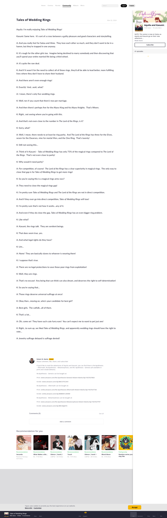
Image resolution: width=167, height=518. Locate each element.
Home (43, 5)
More (83, 5)
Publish (132, 5)
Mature (75, 5)
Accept (134, 507)
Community (67, 5)
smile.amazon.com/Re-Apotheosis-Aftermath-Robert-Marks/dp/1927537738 (69, 390)
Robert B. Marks (42, 359)
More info (28, 508)
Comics (50, 5)
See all (101, 414)
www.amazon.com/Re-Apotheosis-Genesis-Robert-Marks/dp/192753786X (68, 378)
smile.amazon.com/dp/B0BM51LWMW (56, 394)
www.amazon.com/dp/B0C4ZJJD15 (54, 406)
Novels (57, 5)
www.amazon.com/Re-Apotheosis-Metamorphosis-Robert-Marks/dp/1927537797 (70, 402)
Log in (124, 5)
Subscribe (150, 45)
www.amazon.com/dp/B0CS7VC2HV (55, 382)
